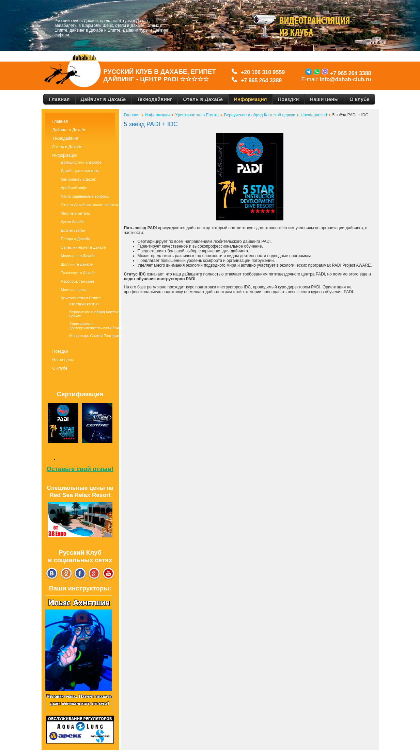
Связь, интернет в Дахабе (83, 247)
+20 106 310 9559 (261, 72)
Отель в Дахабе (67, 147)
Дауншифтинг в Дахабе (81, 162)
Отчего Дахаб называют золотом (89, 205)
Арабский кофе (74, 188)
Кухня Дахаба (73, 222)
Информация (64, 155)
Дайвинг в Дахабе (69, 130)
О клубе (60, 368)
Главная (60, 121)
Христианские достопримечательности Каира (96, 326)
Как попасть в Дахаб (78, 179)
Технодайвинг (65, 138)
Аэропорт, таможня (77, 281)
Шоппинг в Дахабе (77, 264)
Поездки (60, 351)
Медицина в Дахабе (78, 256)
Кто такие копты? (84, 304)
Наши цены (63, 359)
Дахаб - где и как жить (80, 171)
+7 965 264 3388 (261, 80)
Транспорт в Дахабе (78, 273)
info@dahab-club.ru (345, 79)
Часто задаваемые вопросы (85, 196)
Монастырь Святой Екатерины (96, 336)
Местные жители (75, 213)
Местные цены (74, 290)
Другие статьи (73, 230)
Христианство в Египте (81, 298)
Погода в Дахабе (75, 239)
